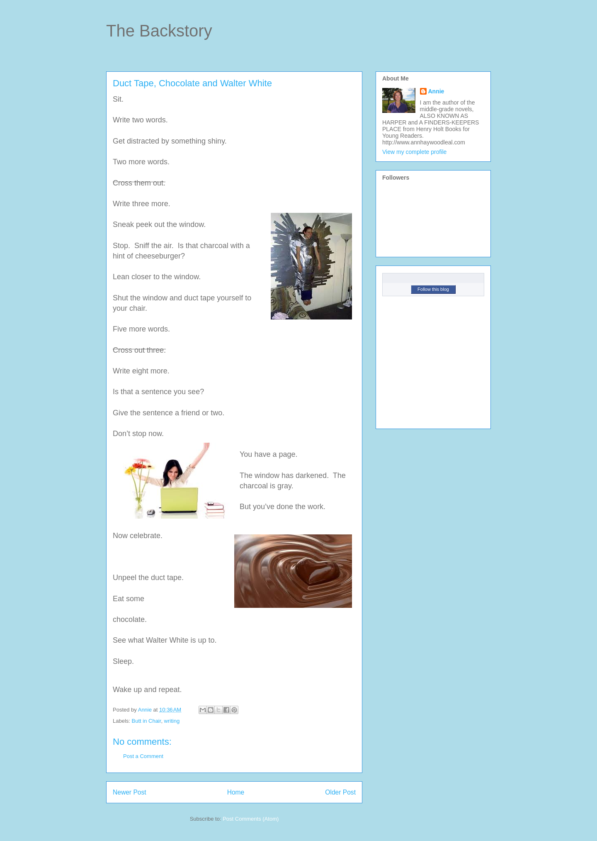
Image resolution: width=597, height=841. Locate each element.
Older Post (340, 792)
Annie (436, 91)
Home (236, 792)
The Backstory (159, 31)
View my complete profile (414, 152)
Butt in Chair (146, 721)
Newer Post (129, 792)
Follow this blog (433, 289)
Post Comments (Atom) (251, 819)
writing (172, 721)
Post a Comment (143, 756)
